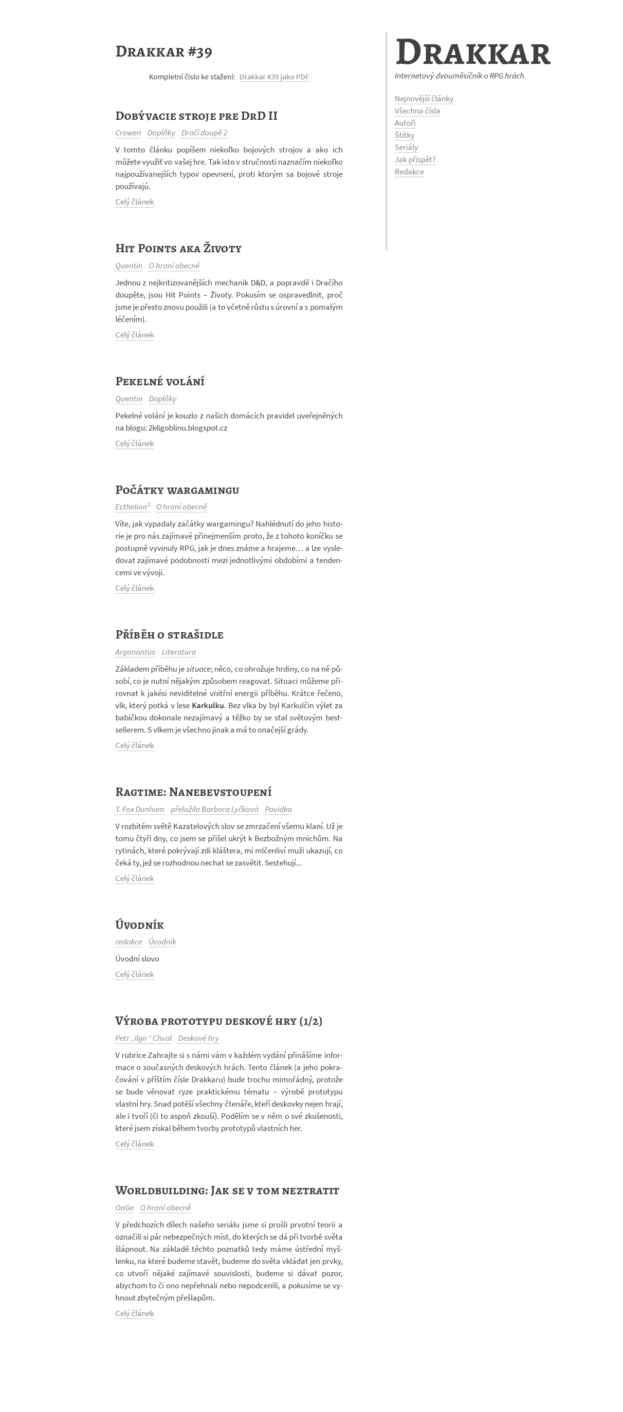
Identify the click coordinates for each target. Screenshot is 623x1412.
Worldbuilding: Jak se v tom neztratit (227, 1190)
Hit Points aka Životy (178, 248)
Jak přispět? (415, 159)
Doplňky (161, 132)
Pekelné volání (160, 381)
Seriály (406, 147)
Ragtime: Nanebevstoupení (193, 791)
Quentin (129, 265)
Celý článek (134, 201)
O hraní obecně (174, 265)
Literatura (179, 651)
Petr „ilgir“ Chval (143, 1038)
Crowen (128, 132)
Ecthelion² (132, 506)
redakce (128, 941)
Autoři (405, 122)
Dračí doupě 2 (204, 132)
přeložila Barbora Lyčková (214, 809)
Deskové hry (198, 1038)
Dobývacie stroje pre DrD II (196, 115)
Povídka (278, 809)
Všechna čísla (417, 110)
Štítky (405, 135)
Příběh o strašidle (169, 634)
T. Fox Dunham (140, 809)
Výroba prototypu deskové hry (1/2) (219, 1020)
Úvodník (140, 924)
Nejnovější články (424, 98)
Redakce (409, 171)
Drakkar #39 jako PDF (274, 76)
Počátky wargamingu (177, 489)
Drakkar (473, 50)
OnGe (124, 1207)
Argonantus (135, 651)
